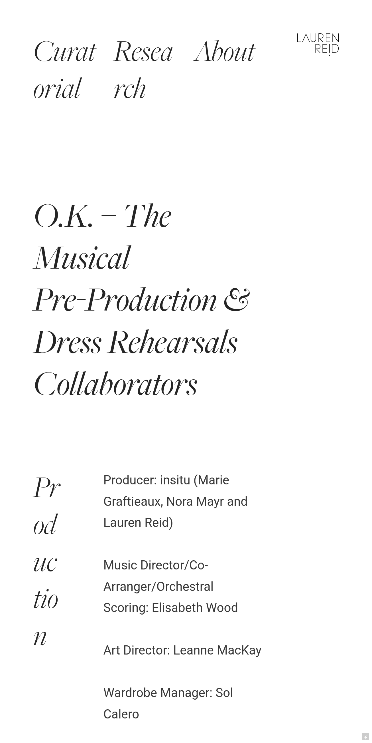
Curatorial (64, 70)
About (224, 52)
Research (143, 70)
